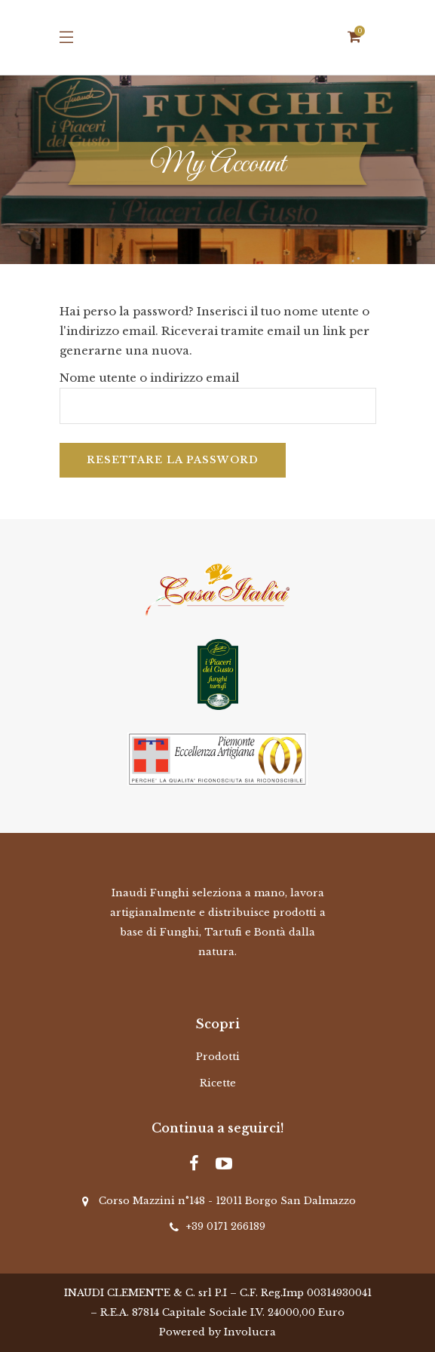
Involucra (250, 1332)
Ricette (218, 1083)
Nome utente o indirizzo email (149, 377)
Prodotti (218, 1056)
